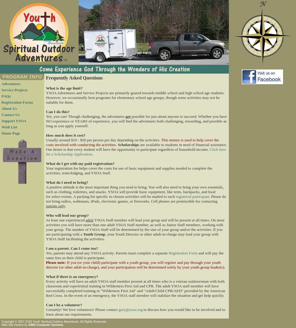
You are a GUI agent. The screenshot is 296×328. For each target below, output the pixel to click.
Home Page (10, 133)
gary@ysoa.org (131, 309)
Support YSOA (13, 121)
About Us (9, 108)
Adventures (10, 84)
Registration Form (183, 253)
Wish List (9, 127)
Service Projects (14, 90)
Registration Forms (17, 102)
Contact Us (10, 114)
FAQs (6, 96)
